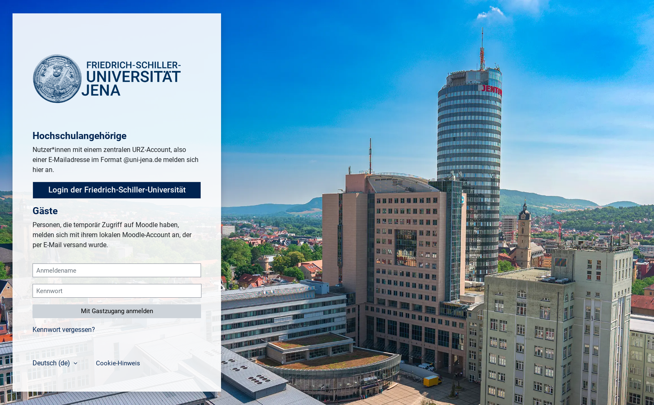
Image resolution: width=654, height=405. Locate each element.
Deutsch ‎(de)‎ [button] (52, 363)
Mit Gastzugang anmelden (117, 311)
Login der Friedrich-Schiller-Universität (117, 190)
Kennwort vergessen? (64, 330)
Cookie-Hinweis (118, 363)
